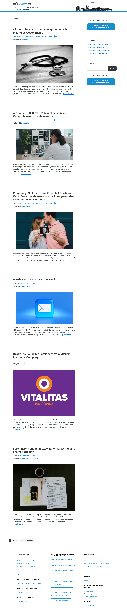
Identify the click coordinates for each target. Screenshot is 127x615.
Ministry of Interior (89, 561)
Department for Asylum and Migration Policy (96, 558)
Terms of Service (89, 591)
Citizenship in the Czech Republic (26, 566)
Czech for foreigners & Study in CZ (100, 44)
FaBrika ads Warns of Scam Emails (35, 279)
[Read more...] (68, 94)
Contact (86, 580)
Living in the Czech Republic (44, 36)
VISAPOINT (87, 569)
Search (112, 68)
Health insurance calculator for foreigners (29, 583)
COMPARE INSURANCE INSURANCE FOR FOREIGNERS (100, 27)
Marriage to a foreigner (23, 563)
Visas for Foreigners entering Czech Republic (29, 569)
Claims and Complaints (91, 596)
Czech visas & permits (96, 47)
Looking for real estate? (23, 592)
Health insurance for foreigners (24, 36)
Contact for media (89, 605)
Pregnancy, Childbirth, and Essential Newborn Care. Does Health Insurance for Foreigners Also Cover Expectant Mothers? (43, 196)
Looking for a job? (22, 601)
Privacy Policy (88, 594)
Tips (56, 36)
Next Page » (28, 541)
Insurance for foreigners (91, 572)
